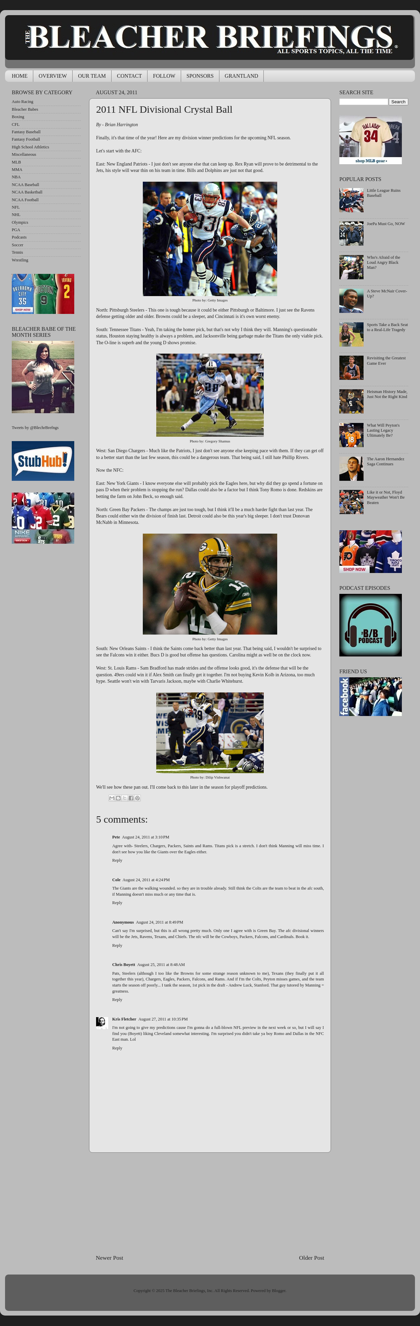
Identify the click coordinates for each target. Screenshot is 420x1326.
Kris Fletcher (124, 1019)
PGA (16, 229)
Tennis (17, 252)
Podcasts (19, 237)
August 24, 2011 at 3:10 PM (145, 837)
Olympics (20, 222)
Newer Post (109, 1257)
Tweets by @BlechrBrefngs (35, 427)
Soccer (17, 245)
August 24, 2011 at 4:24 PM (146, 879)
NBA (16, 177)
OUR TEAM (92, 76)
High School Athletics (30, 147)
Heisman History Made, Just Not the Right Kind (387, 394)
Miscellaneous (24, 154)
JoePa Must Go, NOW (386, 223)
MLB (16, 162)
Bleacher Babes (25, 109)
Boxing (18, 116)
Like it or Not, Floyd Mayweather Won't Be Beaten (386, 497)
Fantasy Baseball (26, 132)
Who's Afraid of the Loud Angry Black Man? (383, 262)
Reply (117, 860)
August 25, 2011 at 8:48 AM (161, 964)
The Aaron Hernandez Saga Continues (385, 461)
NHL (16, 214)
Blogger (278, 1290)
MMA (17, 169)
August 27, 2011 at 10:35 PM (163, 1019)
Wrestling (20, 260)
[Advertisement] (210, 1203)
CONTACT (129, 76)
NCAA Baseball (25, 184)
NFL (16, 207)
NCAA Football (25, 200)
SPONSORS (200, 76)
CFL (15, 124)
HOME (20, 76)
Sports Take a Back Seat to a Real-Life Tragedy (387, 327)
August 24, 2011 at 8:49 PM (159, 922)
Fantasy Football (26, 139)
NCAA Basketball (27, 192)
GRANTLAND (241, 76)
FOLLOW (164, 76)
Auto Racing (22, 101)
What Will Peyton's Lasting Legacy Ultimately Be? (383, 430)
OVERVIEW (53, 76)
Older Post (311, 1257)
